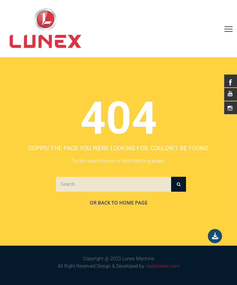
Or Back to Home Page (119, 202)
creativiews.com (162, 266)
